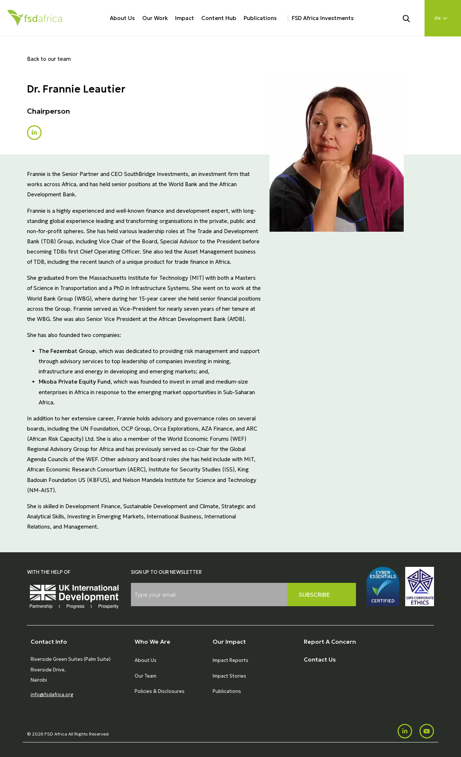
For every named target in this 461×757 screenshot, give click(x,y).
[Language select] (443, 18)
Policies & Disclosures (160, 691)
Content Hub (218, 18)
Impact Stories (229, 676)
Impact (184, 18)
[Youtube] (426, 731)
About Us (122, 18)
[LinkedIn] (405, 731)
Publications (260, 18)
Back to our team (49, 58)
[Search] (411, 18)
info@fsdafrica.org (52, 694)
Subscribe (314, 594)
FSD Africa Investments (323, 18)
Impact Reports (230, 660)
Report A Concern (330, 641)
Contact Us (320, 659)
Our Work (155, 18)
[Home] (34, 18)
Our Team (145, 676)
